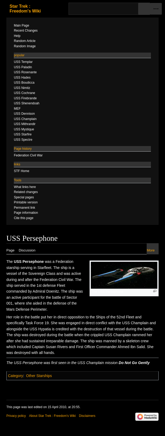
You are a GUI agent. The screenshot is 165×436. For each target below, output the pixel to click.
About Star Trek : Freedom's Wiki (52, 416)
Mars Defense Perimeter (26, 309)
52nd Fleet (125, 317)
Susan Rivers (57, 347)
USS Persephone (29, 261)
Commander (106, 347)
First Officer (85, 347)
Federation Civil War (56, 279)
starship (12, 268)
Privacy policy (16, 416)
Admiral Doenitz (46, 291)
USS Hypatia (40, 329)
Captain (38, 347)
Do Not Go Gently (134, 363)
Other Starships (39, 376)
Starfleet (44, 268)
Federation (64, 261)
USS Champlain (135, 323)
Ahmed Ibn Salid (131, 347)
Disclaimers (87, 416)
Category (15, 376)
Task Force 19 (37, 323)
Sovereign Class (42, 273)
